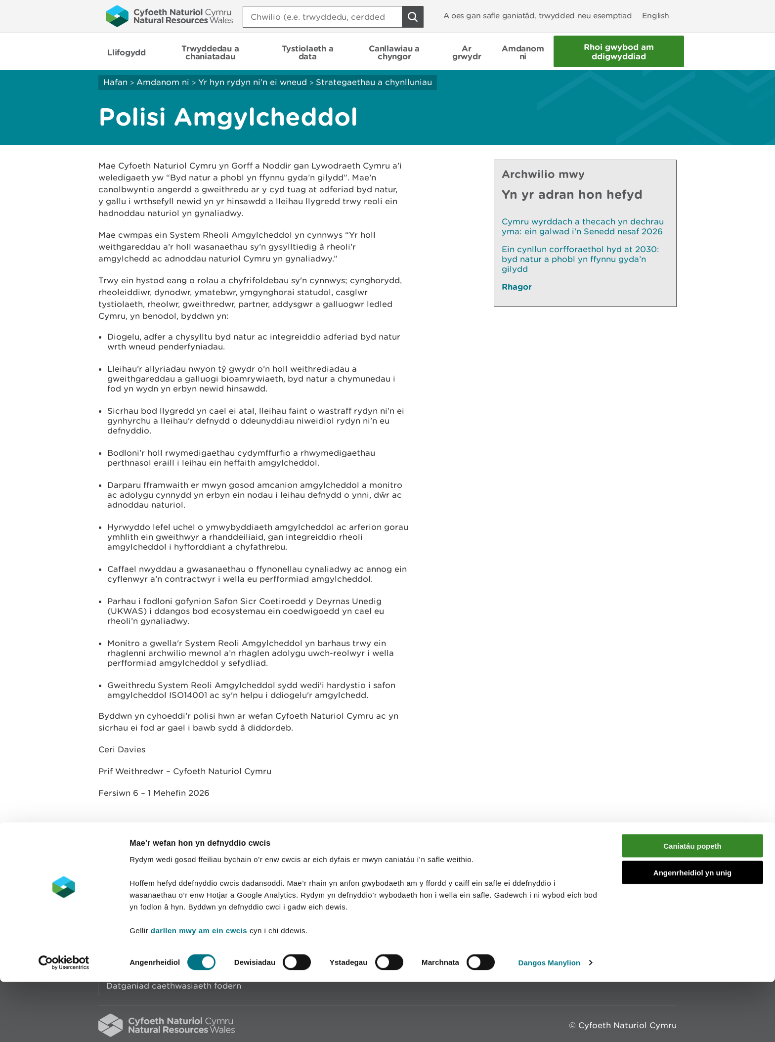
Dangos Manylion (549, 1022)
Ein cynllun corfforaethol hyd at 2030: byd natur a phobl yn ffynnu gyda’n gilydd (580, 259)
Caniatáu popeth (692, 906)
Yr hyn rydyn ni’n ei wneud (252, 82)
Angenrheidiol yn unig (692, 933)
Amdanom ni (162, 82)
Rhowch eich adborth (311, 855)
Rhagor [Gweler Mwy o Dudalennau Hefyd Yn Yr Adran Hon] (517, 286)
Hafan (115, 82)
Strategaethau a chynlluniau (374, 82)
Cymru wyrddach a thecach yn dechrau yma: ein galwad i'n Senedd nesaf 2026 (583, 226)
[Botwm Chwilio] (413, 17)
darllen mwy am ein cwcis (199, 990)
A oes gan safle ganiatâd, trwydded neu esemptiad (537, 15)
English (655, 15)
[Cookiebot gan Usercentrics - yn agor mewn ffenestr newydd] (63, 1022)
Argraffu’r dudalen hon (629, 855)
